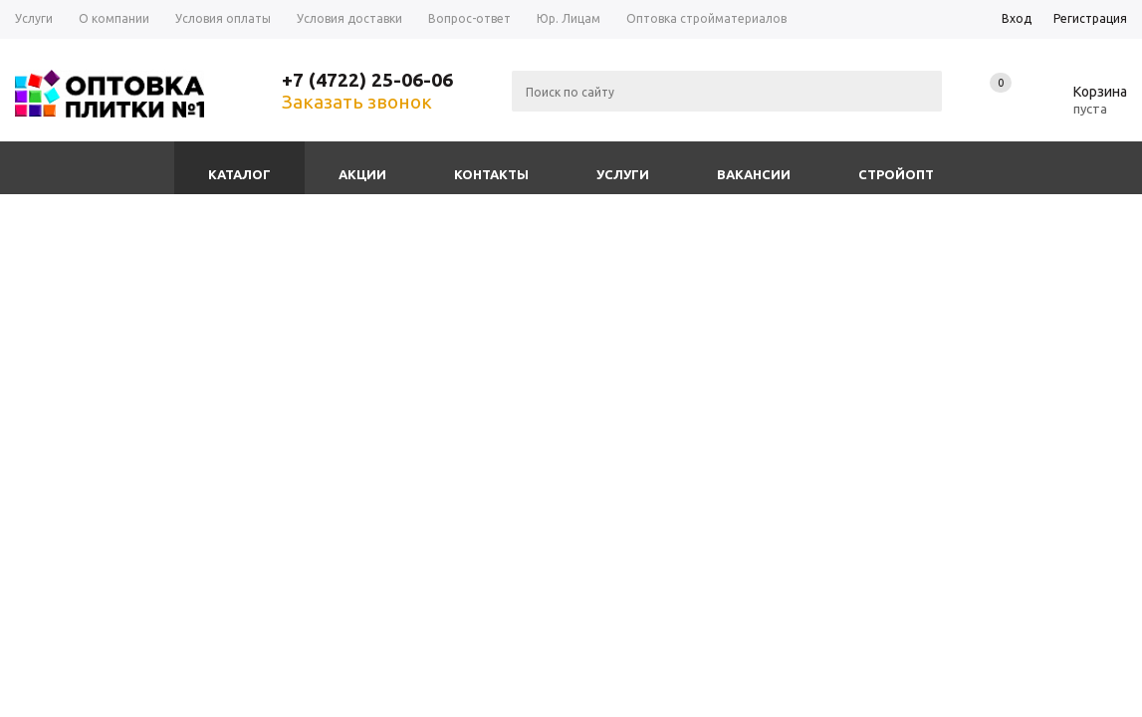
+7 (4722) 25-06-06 (367, 80)
